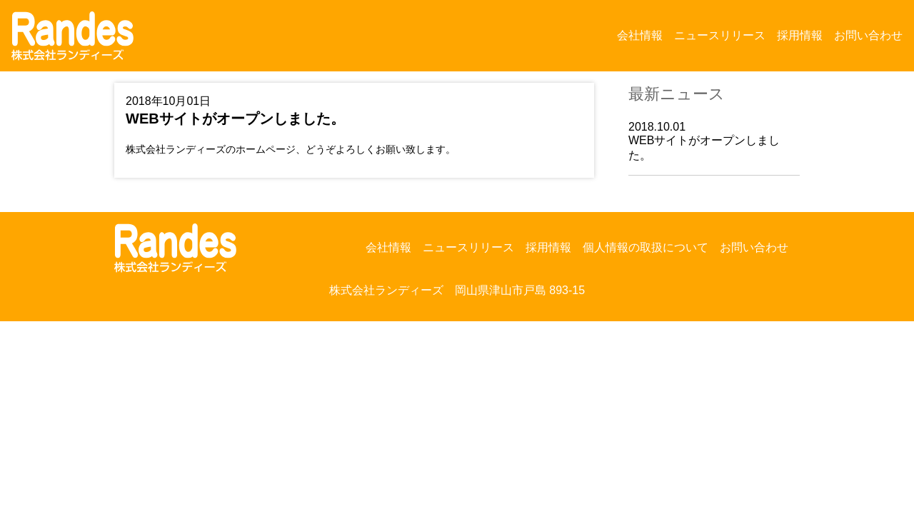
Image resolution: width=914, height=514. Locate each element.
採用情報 (800, 35)
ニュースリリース (719, 35)
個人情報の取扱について (645, 247)
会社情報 (640, 35)
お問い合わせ (868, 35)
